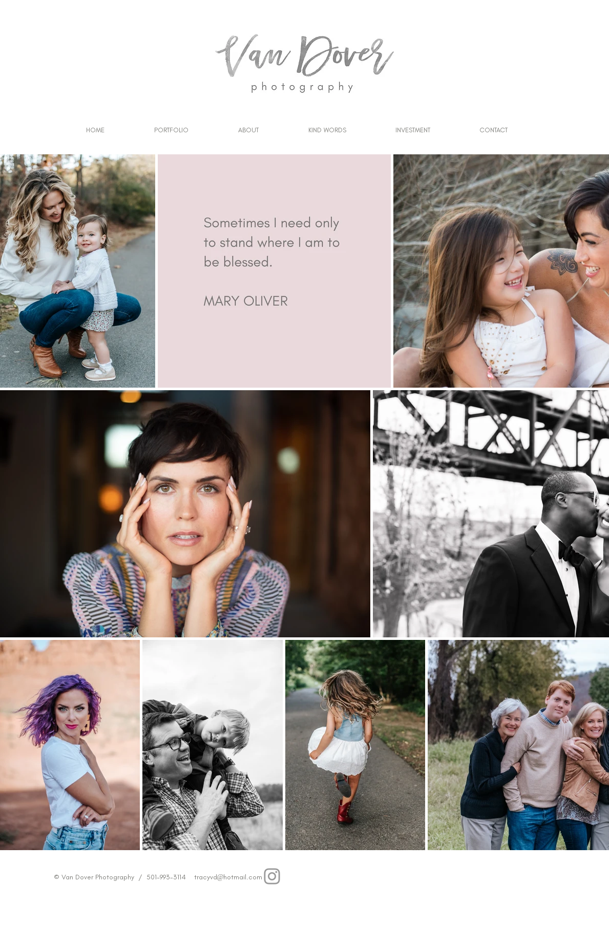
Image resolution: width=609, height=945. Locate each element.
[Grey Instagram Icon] (272, 876)
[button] (172, 130)
